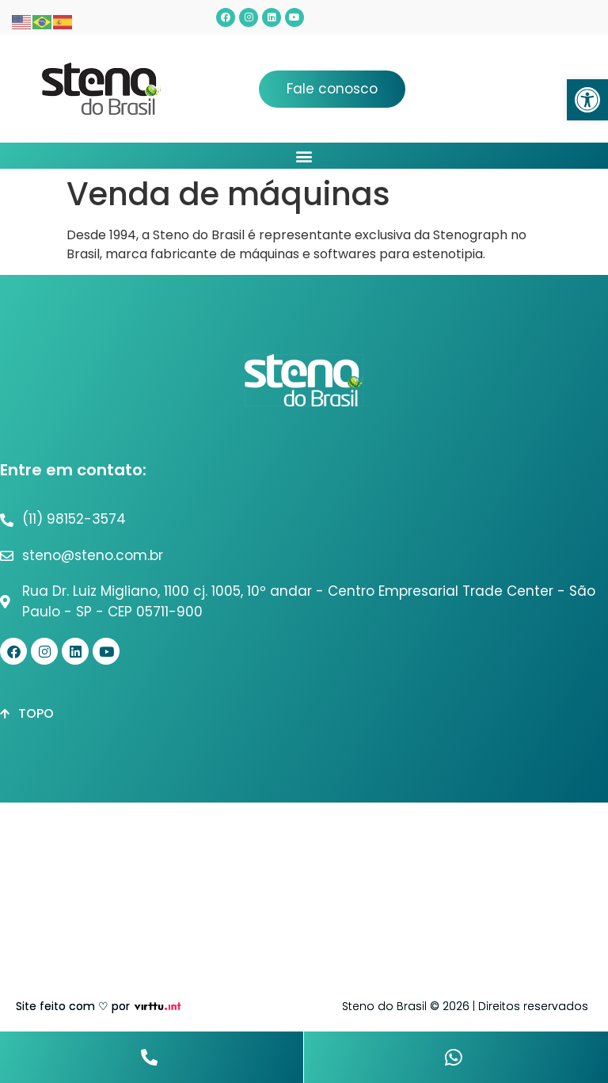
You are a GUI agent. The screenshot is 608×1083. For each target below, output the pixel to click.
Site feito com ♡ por (73, 1006)
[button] (587, 99)
